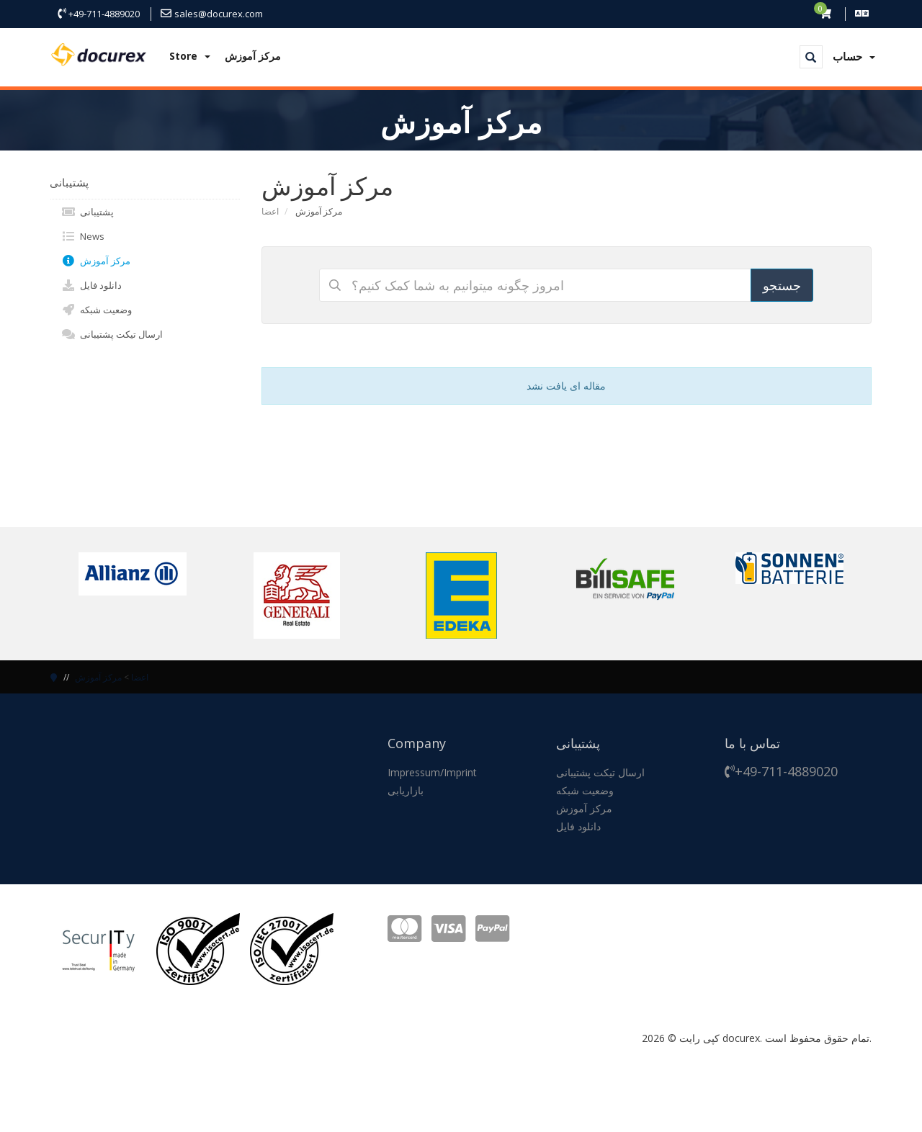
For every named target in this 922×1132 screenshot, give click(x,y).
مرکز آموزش (253, 56)
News (82, 236)
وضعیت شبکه (96, 309)
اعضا (270, 211)
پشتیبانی (87, 211)
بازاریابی (406, 790)
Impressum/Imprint (432, 772)
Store (189, 56)
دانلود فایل (91, 285)
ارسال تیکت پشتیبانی (112, 334)
